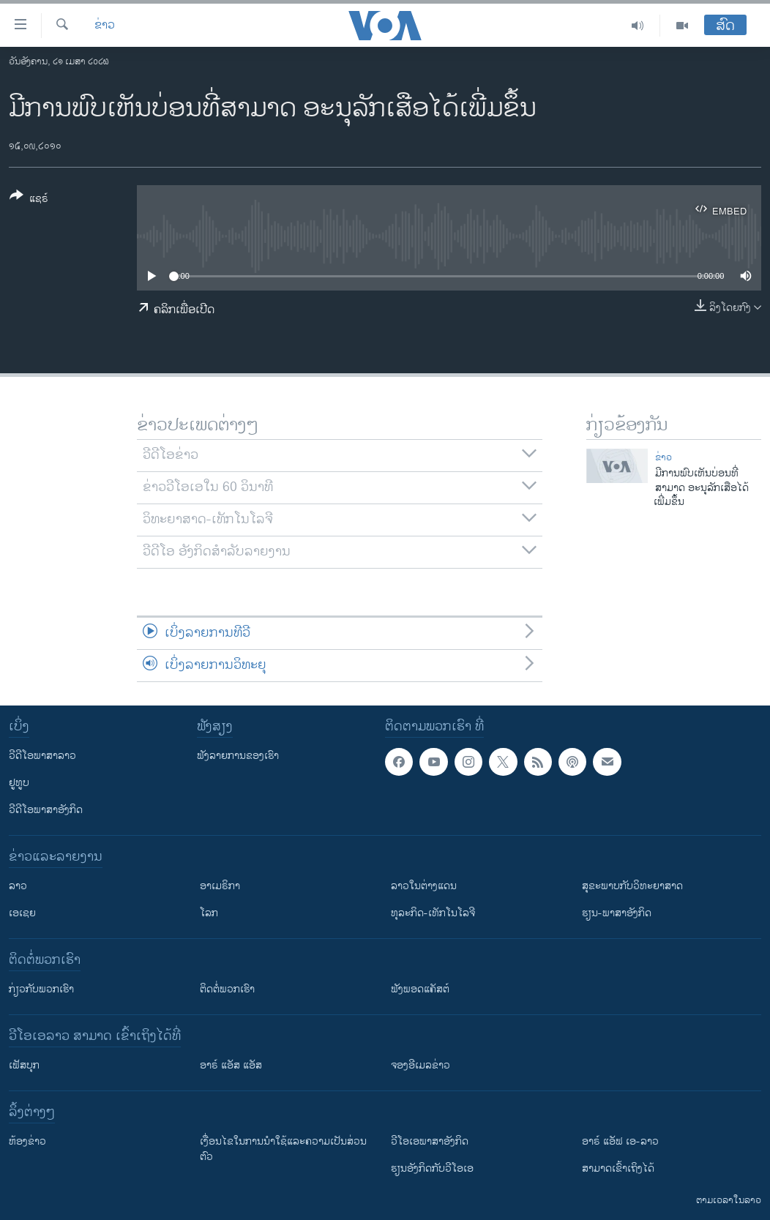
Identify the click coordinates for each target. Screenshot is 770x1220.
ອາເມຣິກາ (220, 886)
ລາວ (18, 886)
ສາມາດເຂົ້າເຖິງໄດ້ (618, 1168)
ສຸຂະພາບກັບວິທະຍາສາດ (632, 886)
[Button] (29, 199)
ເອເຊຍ (22, 913)
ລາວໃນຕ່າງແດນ (424, 886)
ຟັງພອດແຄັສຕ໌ (420, 989)
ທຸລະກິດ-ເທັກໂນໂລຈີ (433, 913)
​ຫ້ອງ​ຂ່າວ (27, 1141)
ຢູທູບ (19, 782)
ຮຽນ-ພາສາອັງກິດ (616, 913)
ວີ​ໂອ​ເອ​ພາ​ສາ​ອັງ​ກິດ (429, 1141)
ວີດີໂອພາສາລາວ (42, 755)
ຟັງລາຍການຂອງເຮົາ (238, 755)
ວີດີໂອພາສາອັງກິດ (46, 809)
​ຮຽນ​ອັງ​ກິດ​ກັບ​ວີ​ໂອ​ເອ (432, 1168)
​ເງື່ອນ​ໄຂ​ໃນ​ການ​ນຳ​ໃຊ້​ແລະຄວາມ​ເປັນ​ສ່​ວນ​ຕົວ (283, 1149)
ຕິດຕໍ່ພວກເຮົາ (227, 989)
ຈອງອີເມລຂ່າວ (420, 1065)
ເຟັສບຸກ (24, 1065)
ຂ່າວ (104, 25)
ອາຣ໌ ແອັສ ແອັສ (231, 1065)
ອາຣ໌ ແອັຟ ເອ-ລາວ (620, 1141)
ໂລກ (209, 913)
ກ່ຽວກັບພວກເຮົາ (41, 989)
